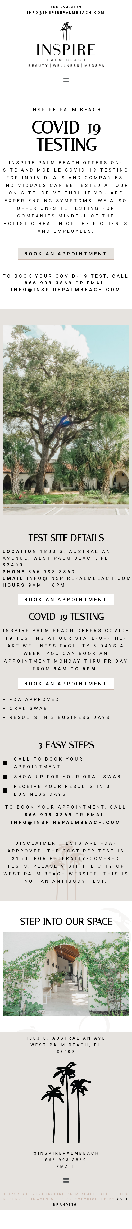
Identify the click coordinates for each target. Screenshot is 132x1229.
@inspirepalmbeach (66, 1153)
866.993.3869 (66, 7)
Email (66, 1166)
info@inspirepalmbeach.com (66, 13)
